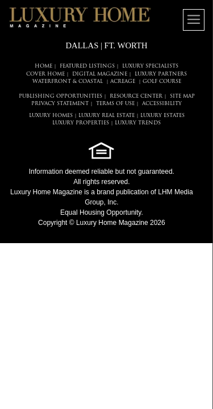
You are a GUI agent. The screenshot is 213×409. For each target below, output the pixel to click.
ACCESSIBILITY (162, 103)
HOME (43, 66)
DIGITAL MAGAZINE (99, 74)
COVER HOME (45, 74)
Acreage (122, 81)
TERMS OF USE (115, 103)
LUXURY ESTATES (162, 115)
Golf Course (162, 81)
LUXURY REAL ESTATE (106, 115)
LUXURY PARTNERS (161, 74)
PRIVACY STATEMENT (60, 103)
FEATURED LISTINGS (87, 66)
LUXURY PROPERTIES (80, 123)
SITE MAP (182, 96)
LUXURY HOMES (51, 115)
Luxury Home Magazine (46, 192)
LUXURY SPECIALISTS (150, 66)
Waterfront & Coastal (67, 81)
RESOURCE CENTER (136, 96)
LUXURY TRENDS (138, 123)
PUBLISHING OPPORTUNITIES (60, 96)
